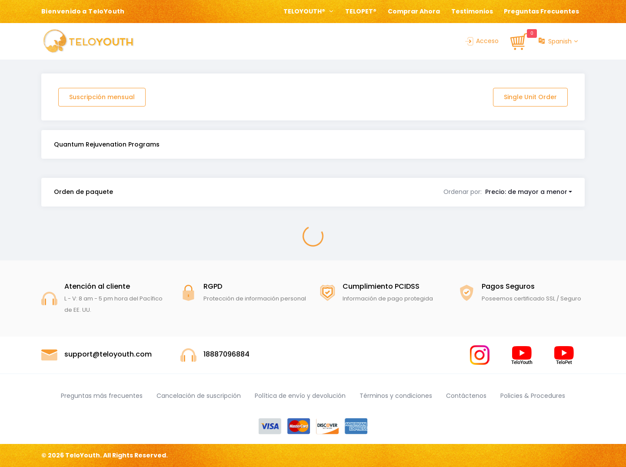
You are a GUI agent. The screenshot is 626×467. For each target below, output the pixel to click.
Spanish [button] (555, 41)
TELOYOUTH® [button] (304, 11)
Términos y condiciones (396, 395)
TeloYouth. (83, 455)
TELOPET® (360, 11)
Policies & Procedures (532, 395)
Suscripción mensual (102, 97)
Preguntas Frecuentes (541, 11)
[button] (508, 191)
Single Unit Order (530, 97)
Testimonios (472, 11)
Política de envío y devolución (300, 395)
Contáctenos (466, 395)
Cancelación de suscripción (198, 395)
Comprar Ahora (414, 11)
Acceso (481, 41)
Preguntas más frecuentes (102, 395)
